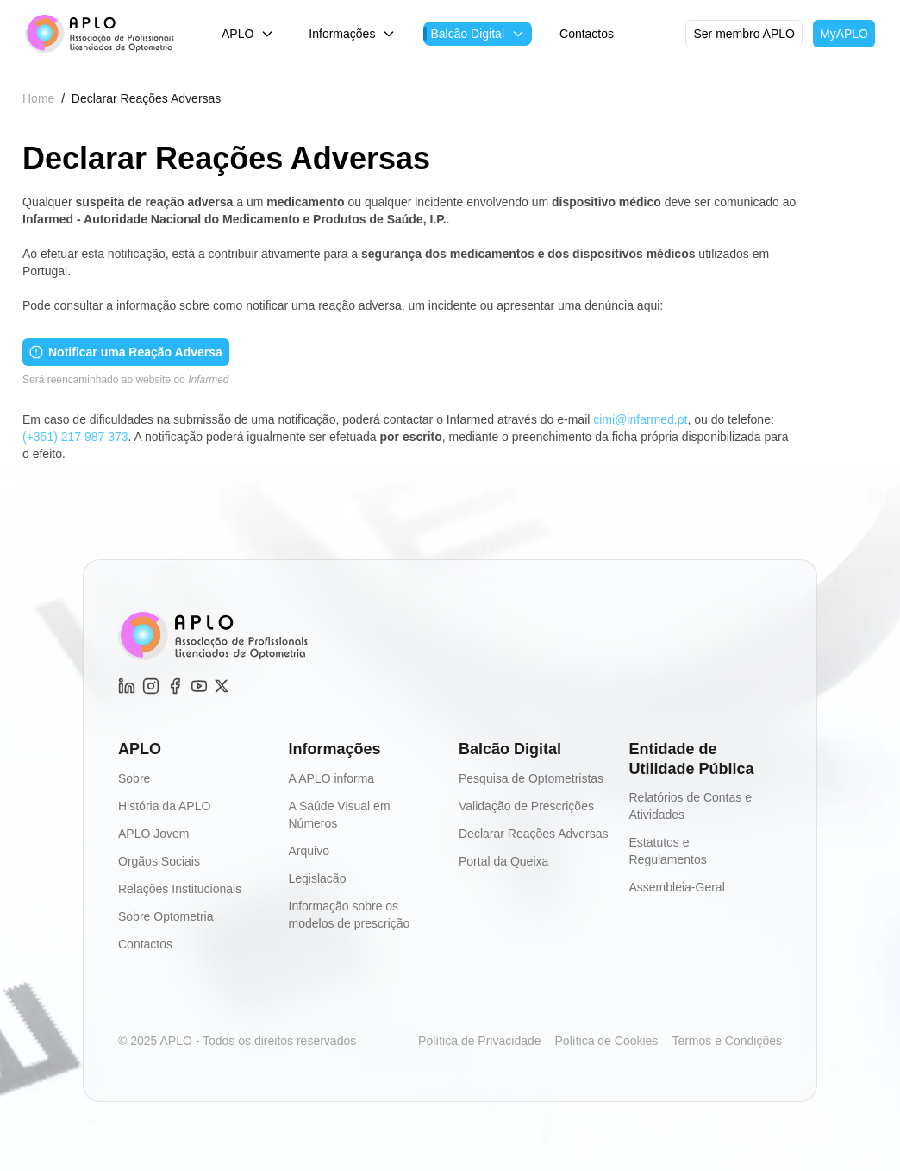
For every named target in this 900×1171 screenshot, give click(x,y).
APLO (248, 34)
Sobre (134, 778)
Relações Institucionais (179, 889)
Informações (352, 34)
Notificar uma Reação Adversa (125, 352)
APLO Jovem (153, 833)
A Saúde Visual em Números (340, 814)
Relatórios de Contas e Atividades (690, 806)
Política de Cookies (607, 1041)
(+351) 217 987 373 (75, 437)
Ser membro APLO (744, 34)
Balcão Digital (477, 34)
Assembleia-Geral (677, 887)
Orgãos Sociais (159, 861)
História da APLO (164, 806)
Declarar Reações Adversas (534, 833)
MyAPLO (844, 34)
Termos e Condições (727, 1041)
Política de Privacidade (479, 1041)
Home (38, 98)
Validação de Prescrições (526, 806)
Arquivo (309, 851)
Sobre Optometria (166, 916)
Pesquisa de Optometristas (531, 778)
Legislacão (318, 878)
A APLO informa (332, 778)
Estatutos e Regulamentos (668, 850)
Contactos (586, 34)
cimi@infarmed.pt (640, 419)
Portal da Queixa (503, 861)
